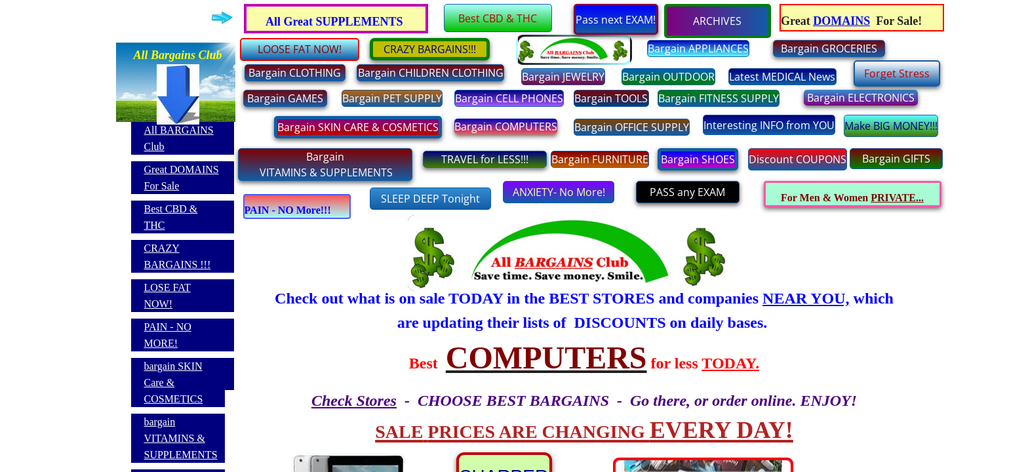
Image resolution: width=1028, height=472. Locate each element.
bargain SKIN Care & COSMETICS (173, 382)
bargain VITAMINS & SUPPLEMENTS (181, 438)
